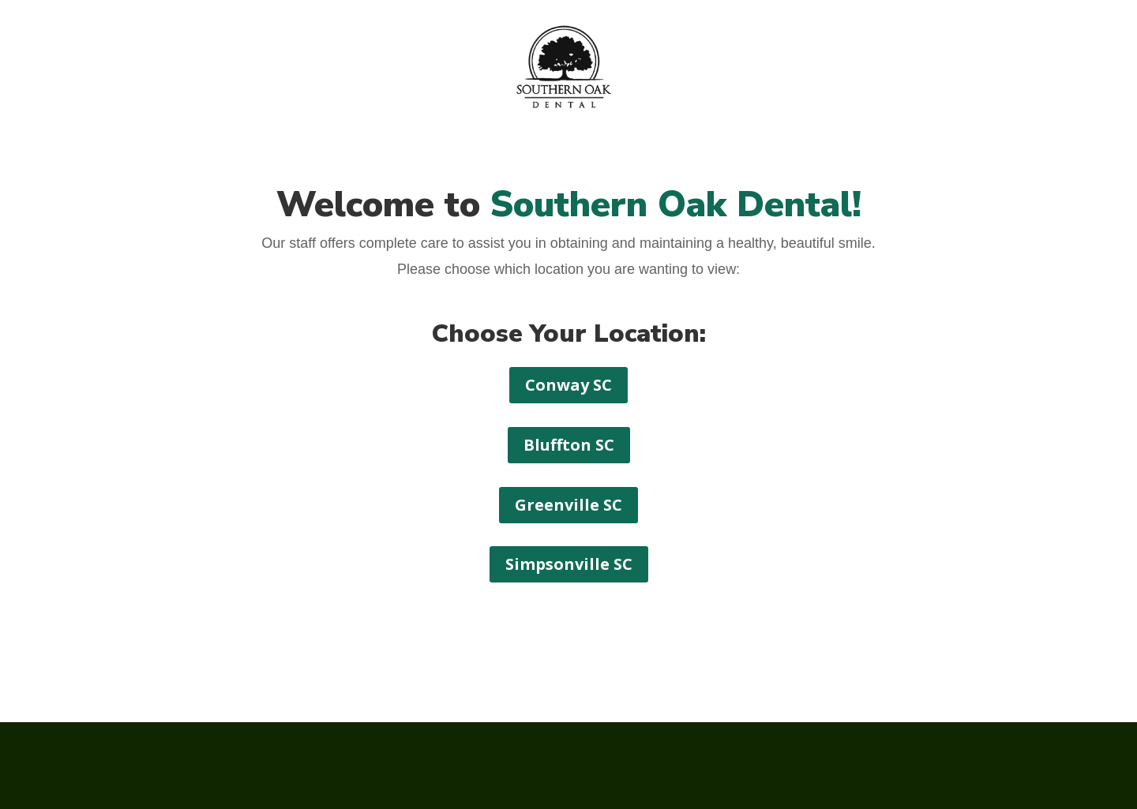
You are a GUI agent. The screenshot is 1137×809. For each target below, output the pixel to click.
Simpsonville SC (568, 564)
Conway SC (568, 384)
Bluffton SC (568, 444)
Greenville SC (568, 504)
